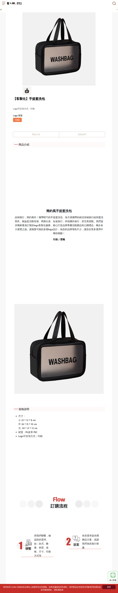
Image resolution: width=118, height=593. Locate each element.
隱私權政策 (58, 590)
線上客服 (112, 577)
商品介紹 (36, 134)
